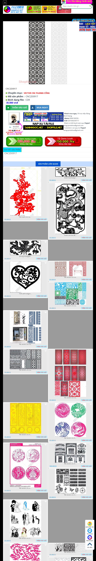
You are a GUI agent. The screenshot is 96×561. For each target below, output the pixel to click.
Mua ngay (39, 107)
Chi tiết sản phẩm (12, 149)
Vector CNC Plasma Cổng (37, 93)
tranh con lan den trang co (70, 235)
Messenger (89, 538)
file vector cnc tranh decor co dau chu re (25, 538)
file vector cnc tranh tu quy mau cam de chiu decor (25, 434)
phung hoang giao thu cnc (25, 256)
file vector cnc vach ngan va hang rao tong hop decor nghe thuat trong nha (70, 306)
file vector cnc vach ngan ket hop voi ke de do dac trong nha (25, 344)
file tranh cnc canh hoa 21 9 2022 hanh (25, 217)
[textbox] (76, 6)
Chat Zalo (90, 531)
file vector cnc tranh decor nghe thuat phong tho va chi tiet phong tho (70, 495)
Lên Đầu (89, 545)
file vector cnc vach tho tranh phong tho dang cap (70, 277)
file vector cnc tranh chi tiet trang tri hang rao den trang (70, 552)
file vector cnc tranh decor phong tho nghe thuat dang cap (70, 464)
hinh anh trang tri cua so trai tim (25, 294)
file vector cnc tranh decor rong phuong (70, 438)
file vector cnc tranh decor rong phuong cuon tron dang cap (25, 488)
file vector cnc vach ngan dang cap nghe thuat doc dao (70, 398)
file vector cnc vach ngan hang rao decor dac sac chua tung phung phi (25, 370)
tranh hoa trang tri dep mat (70, 178)
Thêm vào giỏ (16, 107)
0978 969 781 (90, 525)
